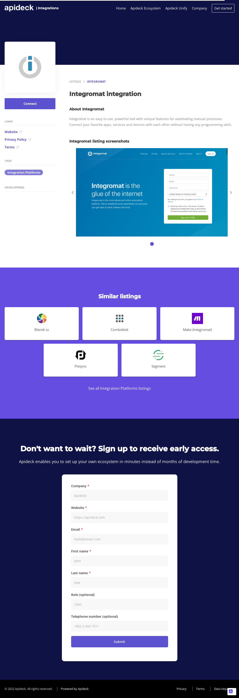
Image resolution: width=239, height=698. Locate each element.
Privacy (182, 689)
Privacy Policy (18, 139)
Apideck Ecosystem (145, 8)
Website (13, 132)
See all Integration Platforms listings (119, 388)
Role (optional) (83, 594)
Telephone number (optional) (94, 616)
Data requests (223, 689)
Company (199, 8)
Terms (12, 147)
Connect (30, 103)
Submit (119, 641)
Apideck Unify (176, 8)
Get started (223, 8)
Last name (79, 573)
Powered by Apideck (75, 689)
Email (75, 529)
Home (121, 8)
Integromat (96, 82)
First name (79, 551)
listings (75, 82)
